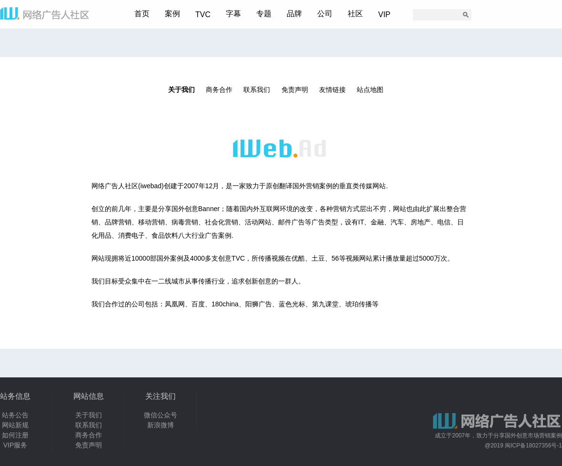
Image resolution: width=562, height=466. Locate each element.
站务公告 (15, 415)
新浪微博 (160, 425)
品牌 (294, 14)
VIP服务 (15, 445)
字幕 (233, 14)
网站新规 (15, 425)
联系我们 (256, 89)
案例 (172, 14)
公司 (324, 14)
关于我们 (181, 89)
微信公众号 (160, 415)
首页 (142, 14)
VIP (384, 14)
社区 (355, 14)
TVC (203, 14)
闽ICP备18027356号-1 (533, 445)
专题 (263, 14)
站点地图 (370, 89)
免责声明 (294, 89)
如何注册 (15, 435)
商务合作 (219, 89)
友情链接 (332, 89)
